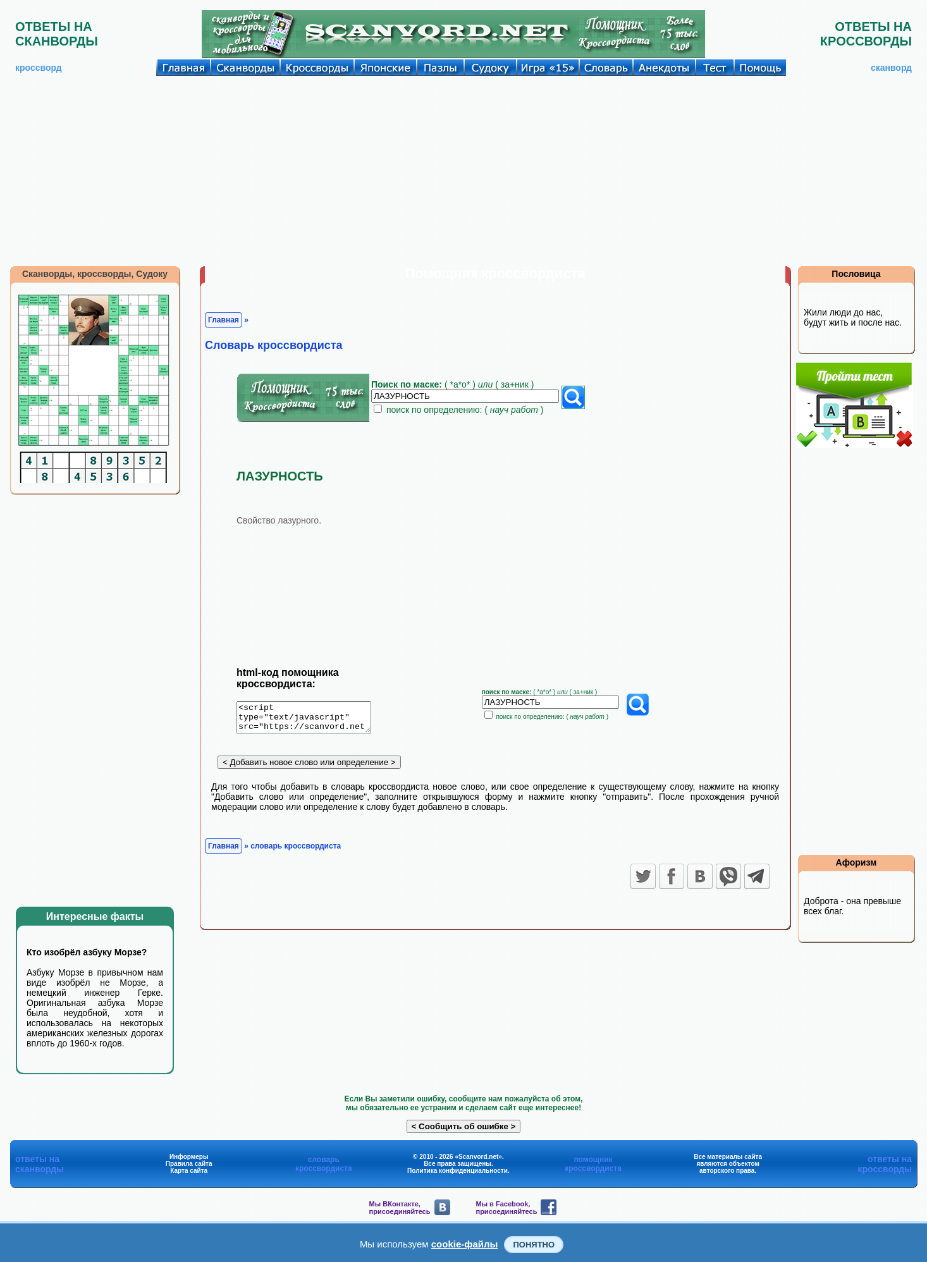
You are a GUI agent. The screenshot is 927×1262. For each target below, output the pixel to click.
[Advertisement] (463, 170)
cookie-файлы (464, 1244)
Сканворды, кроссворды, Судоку (95, 274)
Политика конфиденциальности (457, 1170)
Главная (223, 320)
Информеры (189, 1156)
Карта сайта (188, 1170)
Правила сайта (189, 1163)
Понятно (534, 1244)
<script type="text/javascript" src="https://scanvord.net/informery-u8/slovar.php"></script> (311, 719)
